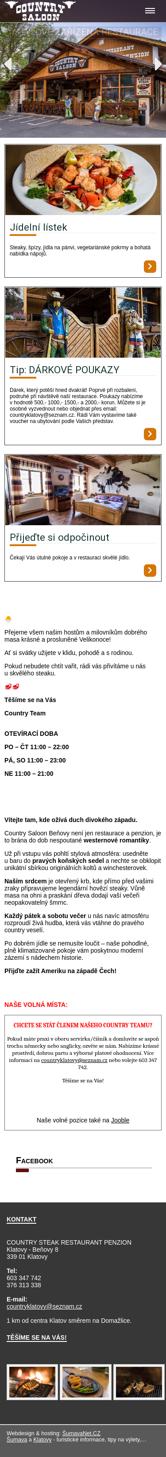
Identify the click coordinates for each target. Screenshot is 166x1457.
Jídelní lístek (38, 227)
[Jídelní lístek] (83, 180)
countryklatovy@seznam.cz (44, 1306)
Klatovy (42, 1440)
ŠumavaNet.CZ (81, 1433)
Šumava (17, 1440)
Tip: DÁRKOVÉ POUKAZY (65, 369)
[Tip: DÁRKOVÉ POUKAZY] (83, 323)
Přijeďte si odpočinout (59, 537)
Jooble (120, 1120)
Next (159, 64)
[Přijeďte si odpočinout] (83, 491)
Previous (8, 64)
